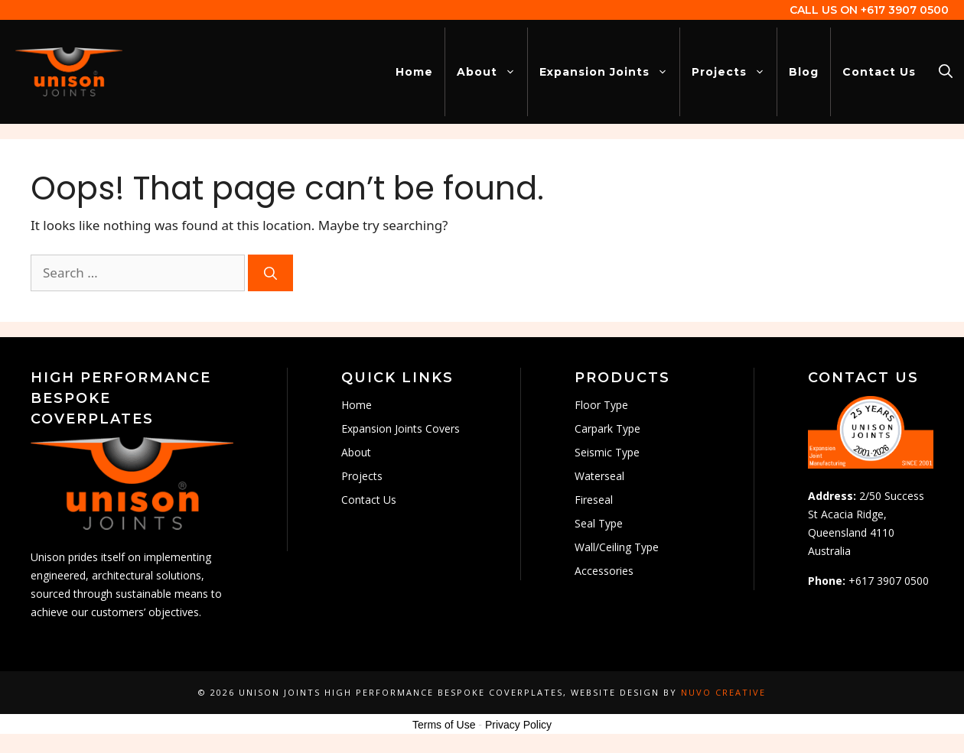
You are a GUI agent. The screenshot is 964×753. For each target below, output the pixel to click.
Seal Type (599, 523)
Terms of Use (443, 725)
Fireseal (594, 499)
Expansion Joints (609, 72)
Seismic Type (607, 452)
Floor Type (601, 405)
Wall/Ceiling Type (617, 547)
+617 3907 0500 (905, 10)
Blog (804, 72)
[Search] (270, 273)
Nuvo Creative (723, 692)
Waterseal (599, 476)
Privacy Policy (518, 725)
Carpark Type (607, 428)
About (492, 72)
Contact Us (879, 72)
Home (414, 72)
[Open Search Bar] (945, 72)
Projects (734, 72)
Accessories (604, 570)
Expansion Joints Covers (400, 428)
